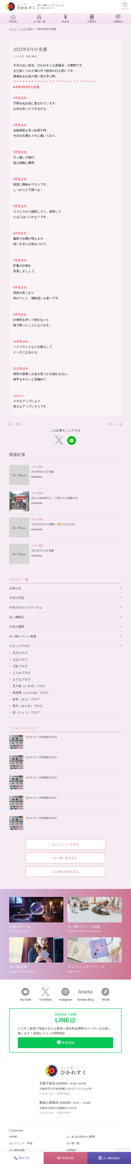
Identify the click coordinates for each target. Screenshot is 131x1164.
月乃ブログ (20, 653)
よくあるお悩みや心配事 (80, 1136)
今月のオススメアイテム (25, 607)
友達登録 (65, 1042)
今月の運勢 (18, 56)
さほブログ (20, 659)
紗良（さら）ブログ (26, 699)
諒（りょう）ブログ (26, 712)
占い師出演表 (109, 1158)
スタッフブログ (19, 646)
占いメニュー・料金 (21, 1143)
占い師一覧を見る (65, 858)
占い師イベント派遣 (22, 636)
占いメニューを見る (65, 844)
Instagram (65, 994)
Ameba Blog (85, 994)
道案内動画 (63, 1093)
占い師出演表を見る (65, 871)
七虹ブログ (20, 666)
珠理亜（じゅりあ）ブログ (31, 692)
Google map (46, 1093)
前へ (16, 424)
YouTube (25, 994)
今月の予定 (16, 597)
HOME (13, 1136)
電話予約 (22, 1158)
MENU (124, 6)
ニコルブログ (22, 672)
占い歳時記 (16, 617)
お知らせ (15, 588)
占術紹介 (71, 1150)
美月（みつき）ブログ (28, 706)
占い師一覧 (72, 1143)
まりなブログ (22, 679)
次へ (115, 424)
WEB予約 (65, 1158)
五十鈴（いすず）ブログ (29, 686)
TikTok (105, 994)
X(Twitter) (45, 994)
